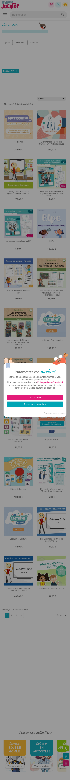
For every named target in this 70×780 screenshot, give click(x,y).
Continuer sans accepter (55, 413)
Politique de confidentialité (50, 382)
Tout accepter (35, 397)
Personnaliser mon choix (35, 404)
